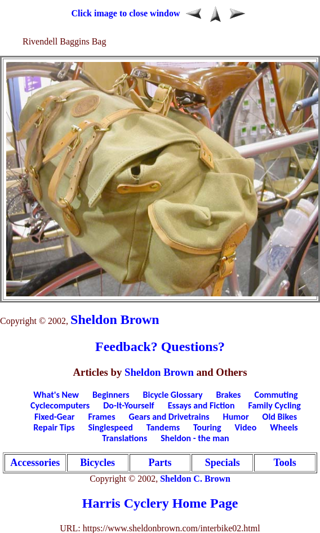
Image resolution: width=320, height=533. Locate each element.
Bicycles (97, 462)
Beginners (111, 394)
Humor (236, 416)
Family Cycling (274, 405)
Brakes (228, 394)
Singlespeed (110, 427)
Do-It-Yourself (128, 405)
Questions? (193, 346)
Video (246, 427)
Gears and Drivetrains (169, 416)
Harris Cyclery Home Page (160, 503)
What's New (56, 394)
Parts (159, 462)
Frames (101, 416)
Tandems (163, 427)
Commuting (275, 394)
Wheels (284, 427)
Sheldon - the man (195, 438)
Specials (222, 462)
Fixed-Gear (54, 416)
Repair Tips (53, 427)
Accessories (35, 462)
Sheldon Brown (114, 319)
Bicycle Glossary (173, 394)
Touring (207, 427)
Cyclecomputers (60, 405)
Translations (124, 438)
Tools (285, 462)
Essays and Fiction (201, 405)
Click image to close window (126, 13)
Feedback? (126, 346)
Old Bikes (280, 416)
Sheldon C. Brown (195, 478)
